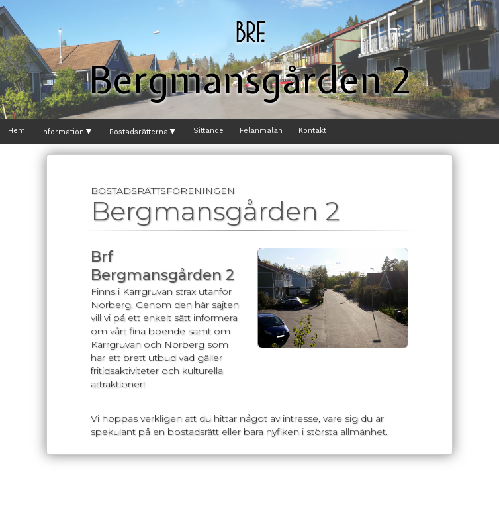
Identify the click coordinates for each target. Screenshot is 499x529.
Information (67, 132)
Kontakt (312, 130)
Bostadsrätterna (143, 132)
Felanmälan (261, 130)
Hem (16, 130)
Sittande (208, 130)
